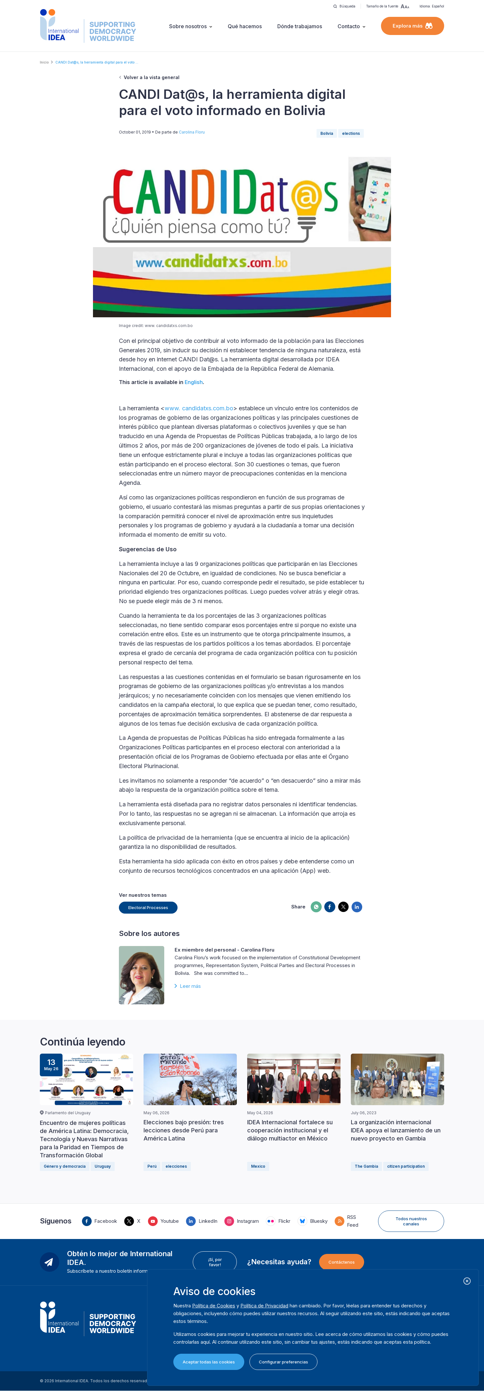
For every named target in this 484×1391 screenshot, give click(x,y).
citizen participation (406, 1166)
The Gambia (366, 1166)
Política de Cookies (213, 1306)
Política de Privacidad (264, 1306)
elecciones (176, 1166)
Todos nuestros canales (411, 1221)
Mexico (258, 1166)
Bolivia (326, 133)
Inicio (44, 62)
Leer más (190, 986)
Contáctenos (341, 1262)
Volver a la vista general (151, 77)
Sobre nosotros (188, 26)
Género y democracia (65, 1166)
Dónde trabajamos (299, 26)
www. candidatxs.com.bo (199, 408)
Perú (151, 1166)
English (194, 382)
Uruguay (103, 1166)
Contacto (349, 26)
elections (351, 133)
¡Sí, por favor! (215, 1262)
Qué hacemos (245, 26)
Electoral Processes (148, 907)
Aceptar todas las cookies (209, 1361)
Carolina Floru (192, 132)
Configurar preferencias (283, 1361)
